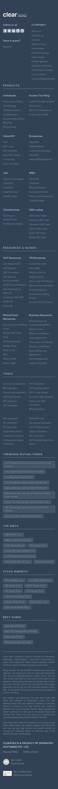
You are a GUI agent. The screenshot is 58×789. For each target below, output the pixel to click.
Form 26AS (34, 268)
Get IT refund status (39, 427)
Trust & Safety (39, 74)
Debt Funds (9, 350)
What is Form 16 (37, 272)
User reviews (38, 48)
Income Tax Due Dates (41, 302)
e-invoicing (9, 159)
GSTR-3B (8, 306)
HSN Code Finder (38, 215)
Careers (36, 40)
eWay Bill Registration (40, 159)
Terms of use (30, 751)
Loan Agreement (38, 338)
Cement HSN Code (39, 220)
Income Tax (35, 106)
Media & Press (39, 44)
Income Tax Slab (37, 264)
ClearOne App (36, 200)
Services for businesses (41, 196)
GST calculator (10, 405)
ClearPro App (10, 196)
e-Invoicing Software (40, 150)
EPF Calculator (36, 435)
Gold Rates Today (12, 431)
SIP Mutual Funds (12, 341)
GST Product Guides (42, 70)
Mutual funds (9, 127)
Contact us (37, 35)
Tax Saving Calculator (40, 423)
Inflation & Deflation (39, 333)
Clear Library (38, 57)
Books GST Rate (37, 237)
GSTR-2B (8, 301)
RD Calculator (10, 423)
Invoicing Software (38, 192)
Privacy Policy (10, 751)
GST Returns (9, 268)
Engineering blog (40, 53)
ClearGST (34, 142)
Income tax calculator (14, 384)
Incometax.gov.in (37, 290)
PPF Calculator (36, 384)
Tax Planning (9, 106)
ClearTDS (34, 155)
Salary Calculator (38, 431)
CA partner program (13, 179)
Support (7, 46)
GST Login (8, 146)
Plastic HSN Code (38, 228)
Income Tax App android (41, 101)
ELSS (5, 337)
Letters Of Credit (38, 363)
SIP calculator (10, 401)
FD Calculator (10, 427)
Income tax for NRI (38, 114)
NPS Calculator (37, 409)
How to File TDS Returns (41, 281)
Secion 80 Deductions (40, 110)
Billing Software (37, 187)
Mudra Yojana (36, 329)
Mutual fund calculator (14, 392)
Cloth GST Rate (37, 233)
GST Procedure (11, 272)
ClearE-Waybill (36, 146)
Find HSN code (36, 418)
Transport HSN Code (39, 224)
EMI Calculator (10, 388)
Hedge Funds (10, 346)
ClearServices (10, 114)
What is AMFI (9, 359)
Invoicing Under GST (13, 297)
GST (5, 142)
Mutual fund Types (12, 333)
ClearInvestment (11, 110)
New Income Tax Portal (41, 285)
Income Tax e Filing (13, 101)
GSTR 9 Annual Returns (15, 285)
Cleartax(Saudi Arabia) (43, 79)
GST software (10, 150)
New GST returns (11, 155)
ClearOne (34, 183)
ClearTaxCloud (10, 192)
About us (36, 31)
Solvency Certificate (39, 346)
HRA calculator (10, 418)
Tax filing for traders (13, 224)
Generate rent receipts (41, 397)
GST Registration (12, 264)
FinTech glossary (40, 61)
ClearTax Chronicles (42, 66)
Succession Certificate (41, 342)
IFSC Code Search (38, 392)
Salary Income (36, 277)
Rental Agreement (38, 359)
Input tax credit (11, 163)
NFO (5, 354)
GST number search (39, 388)
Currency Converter (13, 435)
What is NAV (9, 363)
